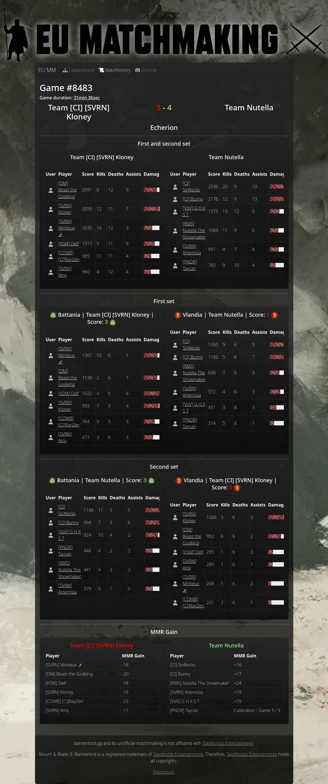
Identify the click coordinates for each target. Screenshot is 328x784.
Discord (145, 70)
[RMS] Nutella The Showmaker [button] (194, 230)
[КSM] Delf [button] (68, 244)
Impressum (164, 772)
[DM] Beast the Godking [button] (67, 189)
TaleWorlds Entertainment (227, 743)
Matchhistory (114, 70)
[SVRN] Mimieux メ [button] (66, 228)
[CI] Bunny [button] (193, 199)
